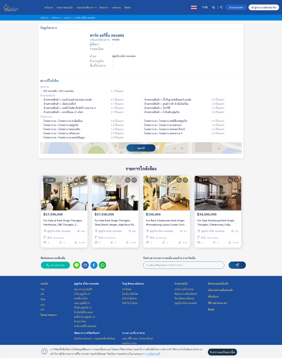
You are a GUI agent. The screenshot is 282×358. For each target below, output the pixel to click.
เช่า (42, 293)
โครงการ (103, 7)
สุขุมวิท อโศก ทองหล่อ (86, 283)
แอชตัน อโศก (81, 298)
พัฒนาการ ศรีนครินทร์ (86, 332)
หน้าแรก (48, 7)
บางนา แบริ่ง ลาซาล (133, 332)
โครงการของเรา (49, 314)
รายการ (67, 17)
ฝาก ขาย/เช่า (236, 7)
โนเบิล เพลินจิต (130, 293)
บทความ (116, 7)
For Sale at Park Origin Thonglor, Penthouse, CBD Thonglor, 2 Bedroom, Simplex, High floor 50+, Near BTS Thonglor (64, 222)
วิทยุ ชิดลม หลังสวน (133, 283)
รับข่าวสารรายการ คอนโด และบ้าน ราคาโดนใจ (169, 258)
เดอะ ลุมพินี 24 (82, 303)
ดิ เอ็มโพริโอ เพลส (83, 312)
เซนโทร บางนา (129, 343)
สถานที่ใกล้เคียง (49, 81)
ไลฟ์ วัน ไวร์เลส (130, 303)
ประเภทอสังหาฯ (86, 7)
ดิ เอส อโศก (80, 321)
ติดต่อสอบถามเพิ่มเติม (53, 258)
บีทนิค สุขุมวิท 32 (83, 307)
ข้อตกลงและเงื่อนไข (218, 283)
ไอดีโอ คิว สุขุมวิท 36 (84, 316)
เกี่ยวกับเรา (213, 296)
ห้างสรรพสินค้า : (48, 95)
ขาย (43, 289)
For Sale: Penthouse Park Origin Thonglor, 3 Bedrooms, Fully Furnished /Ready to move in (215, 222)
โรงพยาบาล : (46, 116)
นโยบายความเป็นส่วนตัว (220, 290)
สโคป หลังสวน (129, 298)
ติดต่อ (127, 7)
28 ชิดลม (126, 289)
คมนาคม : (45, 86)
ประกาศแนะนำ (65, 7)
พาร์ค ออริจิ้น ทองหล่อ (85, 326)
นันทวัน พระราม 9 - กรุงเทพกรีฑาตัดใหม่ (94, 338)
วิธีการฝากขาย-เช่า (217, 303)
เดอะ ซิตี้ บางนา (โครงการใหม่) (137, 338)
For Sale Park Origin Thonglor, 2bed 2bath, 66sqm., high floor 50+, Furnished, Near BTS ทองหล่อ (115, 222)
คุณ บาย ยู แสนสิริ (83, 289)
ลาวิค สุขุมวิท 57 (82, 293)
